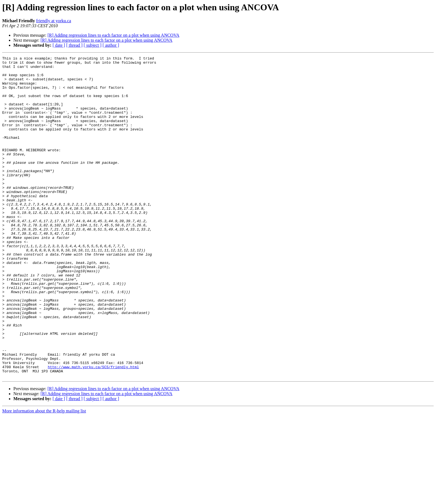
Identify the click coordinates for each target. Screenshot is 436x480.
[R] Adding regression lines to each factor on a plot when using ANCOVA (113, 35)
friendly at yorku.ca (53, 20)
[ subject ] (92, 45)
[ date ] (59, 45)
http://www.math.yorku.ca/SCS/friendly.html (93, 429)
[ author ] (111, 45)
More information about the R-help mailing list (44, 475)
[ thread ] (74, 45)
